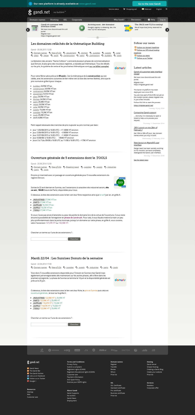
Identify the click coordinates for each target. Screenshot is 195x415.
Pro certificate (116, 390)
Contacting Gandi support (145, 112)
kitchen (36, 99)
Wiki (28, 394)
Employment (72, 401)
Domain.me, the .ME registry (93, 350)
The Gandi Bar (35, 371)
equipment (38, 94)
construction (38, 88)
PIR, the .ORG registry (67, 350)
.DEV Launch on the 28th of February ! (145, 128)
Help (153, 20)
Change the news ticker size (97, 37)
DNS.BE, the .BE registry (114, 350)
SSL (65, 20)
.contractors (94, 55)
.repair (46, 55)
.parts (81, 55)
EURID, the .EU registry (102, 350)
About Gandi (72, 390)
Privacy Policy (72, 364)
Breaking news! (72, 167)
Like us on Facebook (37, 376)
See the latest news (141, 160)
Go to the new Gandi (149, 3)
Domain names (40, 53)
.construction (69, 55)
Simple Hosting (152, 367)
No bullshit (71, 395)
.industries (111, 167)
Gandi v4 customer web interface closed (148, 72)
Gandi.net (33, 362)
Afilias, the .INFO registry (77, 350)
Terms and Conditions (75, 362)
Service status (114, 9)
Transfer (114, 367)
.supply (108, 53)
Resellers (150, 385)
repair (35, 104)
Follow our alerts (143, 55)
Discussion (136, 20)
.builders (108, 55)
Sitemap (30, 392)
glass (35, 96)
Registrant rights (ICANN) (76, 369)
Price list (114, 374)
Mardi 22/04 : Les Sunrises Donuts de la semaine (67, 258)
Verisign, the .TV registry (86, 350)
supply (36, 109)
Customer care (32, 397)
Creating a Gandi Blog (155, 369)
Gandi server (151, 364)
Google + (33, 381)
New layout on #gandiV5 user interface (146, 143)
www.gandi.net (87, 3)
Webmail (148, 9)
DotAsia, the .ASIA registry (144, 350)
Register (114, 364)
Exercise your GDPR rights (76, 382)
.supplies (96, 53)
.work (56, 55)
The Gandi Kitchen (36, 373)
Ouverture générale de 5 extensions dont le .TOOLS (69, 158)
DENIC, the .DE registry (135, 350)
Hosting (54, 20)
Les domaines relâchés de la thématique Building (67, 43)
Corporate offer (153, 388)
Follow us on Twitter (144, 58)
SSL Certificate (116, 385)
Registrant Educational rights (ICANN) (81, 372)
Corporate (77, 20)
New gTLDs (56, 53)
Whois (113, 372)
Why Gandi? (119, 20)
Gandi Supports (73, 393)
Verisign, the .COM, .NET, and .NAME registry (53, 350)
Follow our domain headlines (148, 47)
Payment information (75, 377)
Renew (113, 369)
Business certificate (118, 393)
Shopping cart (131, 9)
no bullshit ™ (60, 12)
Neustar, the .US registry (153, 350)
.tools (119, 55)
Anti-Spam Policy (73, 379)
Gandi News (34, 368)
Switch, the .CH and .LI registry (126, 350)
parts (35, 102)
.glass (36, 55)
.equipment (71, 53)
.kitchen (84, 53)
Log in (163, 20)
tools (35, 115)
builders (36, 86)
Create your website (154, 372)
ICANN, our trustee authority (42, 350)
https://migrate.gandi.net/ (143, 105)
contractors (38, 91)
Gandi (39, 12)
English (159, 9)
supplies (36, 112)
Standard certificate (118, 388)
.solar (118, 53)
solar (35, 107)
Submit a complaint (74, 367)
